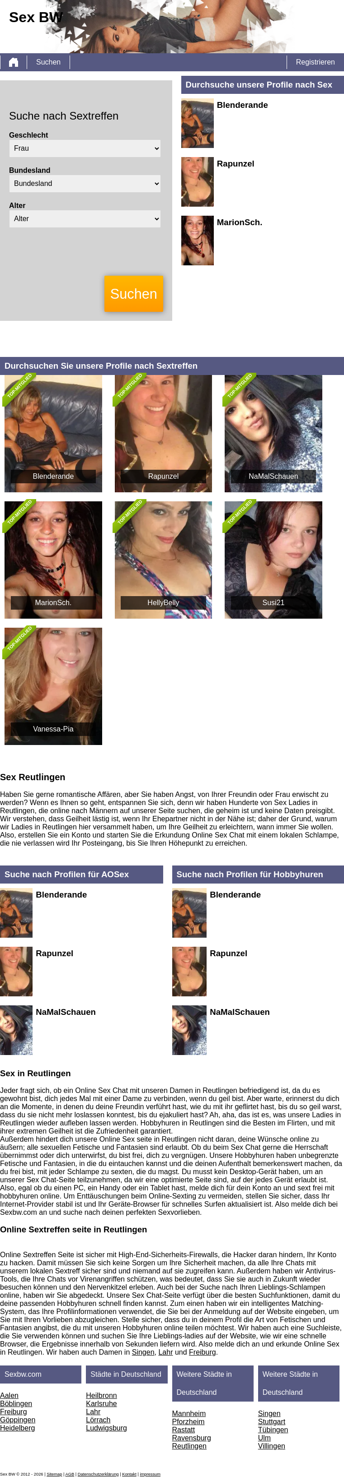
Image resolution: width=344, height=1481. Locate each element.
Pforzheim (188, 1421)
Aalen (9, 1395)
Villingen (271, 1446)
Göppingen (17, 1420)
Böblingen (16, 1403)
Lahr (165, 1352)
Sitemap (54, 1474)
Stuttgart (271, 1421)
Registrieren (315, 62)
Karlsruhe (101, 1403)
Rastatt (183, 1430)
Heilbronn (101, 1395)
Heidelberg (17, 1428)
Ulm (264, 1438)
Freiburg (202, 1352)
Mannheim (189, 1413)
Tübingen (273, 1430)
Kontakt (129, 1474)
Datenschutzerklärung (98, 1474)
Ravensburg (191, 1438)
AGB (69, 1474)
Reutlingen (189, 1446)
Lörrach (98, 1420)
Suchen (48, 62)
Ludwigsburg (106, 1428)
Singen (143, 1352)
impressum (150, 1474)
